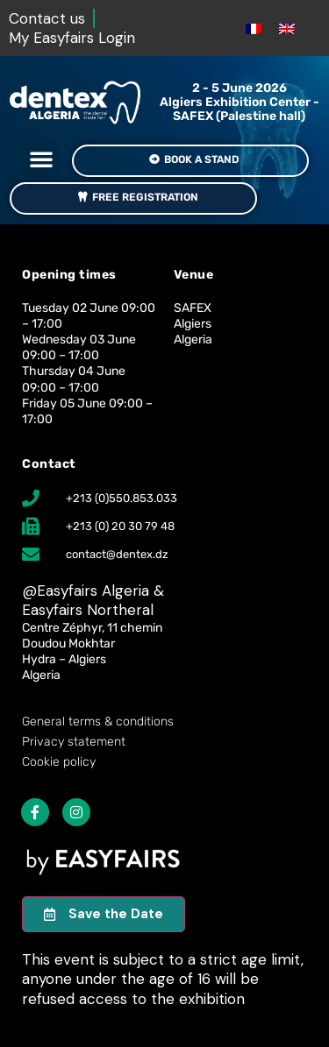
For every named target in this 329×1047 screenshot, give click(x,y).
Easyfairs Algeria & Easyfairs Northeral (93, 600)
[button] (41, 158)
